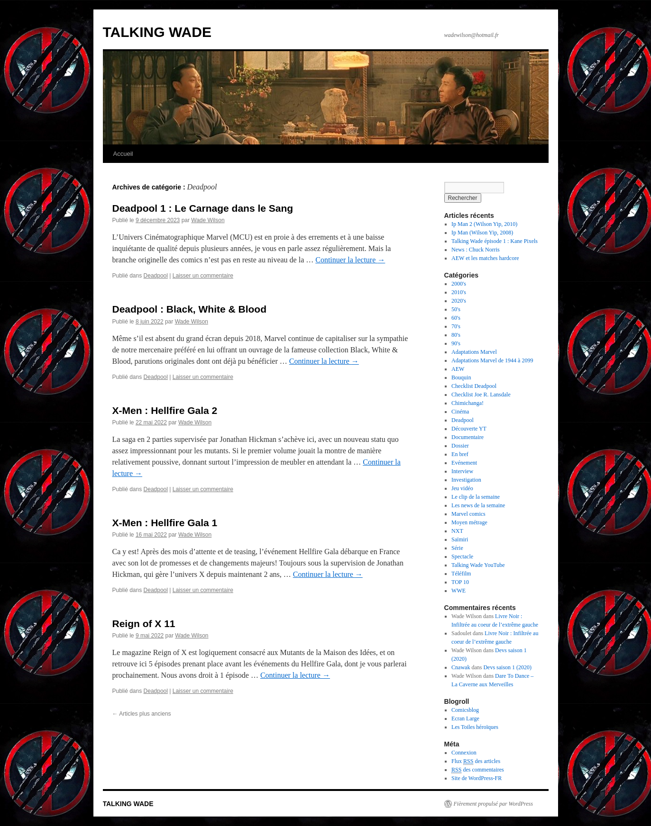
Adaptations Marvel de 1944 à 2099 (492, 360)
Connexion (464, 752)
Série (457, 548)
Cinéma (460, 411)
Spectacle (462, 556)
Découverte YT (468, 428)
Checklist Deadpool (473, 386)
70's (455, 326)
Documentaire (467, 437)
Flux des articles (475, 761)
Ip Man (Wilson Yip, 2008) (482, 232)
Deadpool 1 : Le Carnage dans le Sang (202, 208)
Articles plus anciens (141, 713)
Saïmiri (459, 539)
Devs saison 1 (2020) (507, 667)
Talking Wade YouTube (478, 565)
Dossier (460, 445)
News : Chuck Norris (475, 249)
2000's (458, 283)
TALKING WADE (157, 32)
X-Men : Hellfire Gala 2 (165, 410)
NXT (457, 531)
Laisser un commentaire (203, 275)
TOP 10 (460, 582)
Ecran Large (465, 718)
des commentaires (477, 769)
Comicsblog (465, 710)
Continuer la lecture (350, 260)
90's (455, 343)
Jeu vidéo (462, 488)
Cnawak (460, 667)
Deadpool (156, 275)
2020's (458, 300)
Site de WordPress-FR (476, 778)
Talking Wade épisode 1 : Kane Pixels (494, 241)
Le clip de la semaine (475, 497)
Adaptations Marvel (474, 352)
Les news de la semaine (478, 505)
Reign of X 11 (143, 623)
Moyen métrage (469, 522)
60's (455, 317)
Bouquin (461, 377)
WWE (458, 590)
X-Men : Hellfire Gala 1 (165, 522)
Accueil (123, 153)
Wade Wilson (207, 220)
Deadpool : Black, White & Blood (189, 309)
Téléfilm (461, 573)
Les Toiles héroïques (474, 727)
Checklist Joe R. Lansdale (481, 394)
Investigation (466, 479)
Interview (462, 471)
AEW (457, 369)
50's (455, 309)
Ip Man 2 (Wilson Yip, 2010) (484, 224)
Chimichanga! (467, 403)
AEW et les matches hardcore (485, 258)
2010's (458, 292)
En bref (459, 454)
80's (455, 335)
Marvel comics (468, 514)
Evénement (464, 462)
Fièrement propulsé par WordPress (493, 803)
